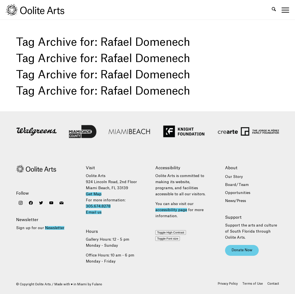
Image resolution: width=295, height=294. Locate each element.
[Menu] (284, 10)
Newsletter (54, 228)
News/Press (235, 201)
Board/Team (237, 185)
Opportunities (237, 193)
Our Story (234, 177)
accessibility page (171, 210)
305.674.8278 (98, 206)
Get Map (93, 194)
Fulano (97, 284)
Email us (93, 212)
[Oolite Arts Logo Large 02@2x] (37, 10)
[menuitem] (274, 10)
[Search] (274, 10)
